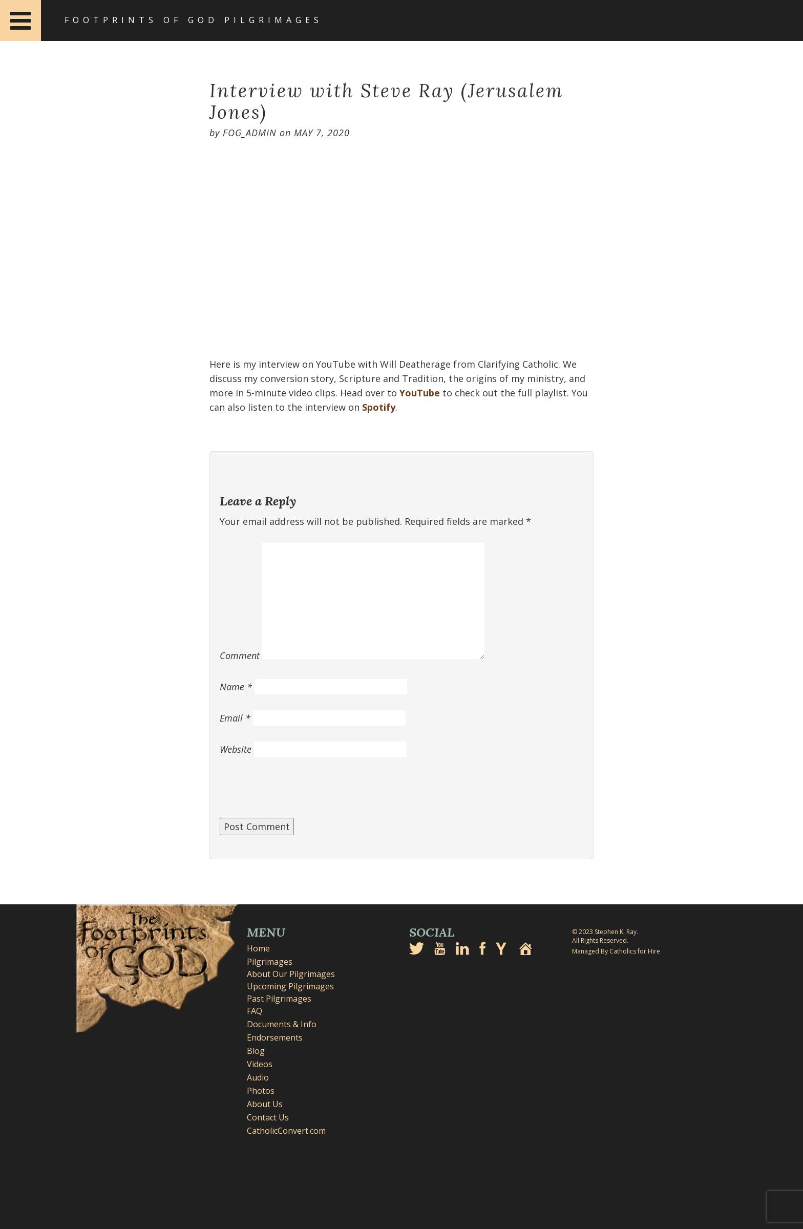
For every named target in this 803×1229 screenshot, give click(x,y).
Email (235, 718)
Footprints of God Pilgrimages (194, 20)
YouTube (419, 393)
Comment (240, 655)
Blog (256, 1050)
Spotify (378, 407)
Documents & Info (281, 1024)
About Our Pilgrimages (291, 974)
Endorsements (275, 1037)
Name (236, 687)
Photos (260, 1090)
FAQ (254, 1010)
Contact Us (268, 1117)
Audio (258, 1077)
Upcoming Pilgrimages (290, 986)
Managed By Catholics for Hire (616, 951)
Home (258, 948)
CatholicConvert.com (286, 1130)
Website (235, 749)
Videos (259, 1064)
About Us (265, 1104)
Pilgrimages (269, 961)
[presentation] (297, 793)
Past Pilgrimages (279, 998)
